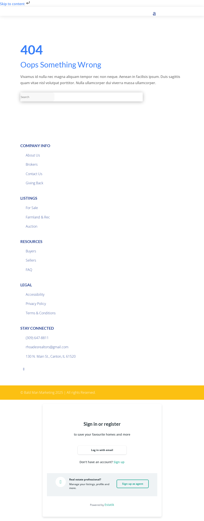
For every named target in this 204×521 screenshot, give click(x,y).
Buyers (31, 251)
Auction (31, 226)
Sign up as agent (132, 484)
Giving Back (34, 183)
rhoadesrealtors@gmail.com (47, 347)
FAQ (29, 269)
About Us (33, 155)
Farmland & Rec (38, 217)
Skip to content (15, 3)
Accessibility (35, 294)
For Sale (32, 207)
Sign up (119, 462)
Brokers (32, 164)
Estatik (109, 505)
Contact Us (34, 173)
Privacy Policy (36, 303)
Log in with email (102, 450)
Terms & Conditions (41, 313)
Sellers (31, 260)
